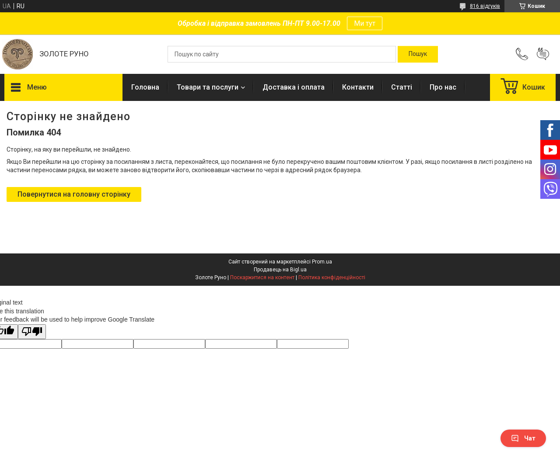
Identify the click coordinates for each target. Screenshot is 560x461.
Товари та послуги (207, 87)
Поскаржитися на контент (262, 277)
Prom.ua (322, 262)
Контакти (358, 87)
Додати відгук (543, 54)
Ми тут (364, 23)
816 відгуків (485, 6)
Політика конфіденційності (331, 277)
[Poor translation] (32, 332)
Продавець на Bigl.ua (280, 270)
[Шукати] (418, 54)
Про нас (443, 87)
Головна (145, 87)
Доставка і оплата (293, 87)
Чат (523, 438)
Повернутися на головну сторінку (74, 194)
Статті (401, 87)
